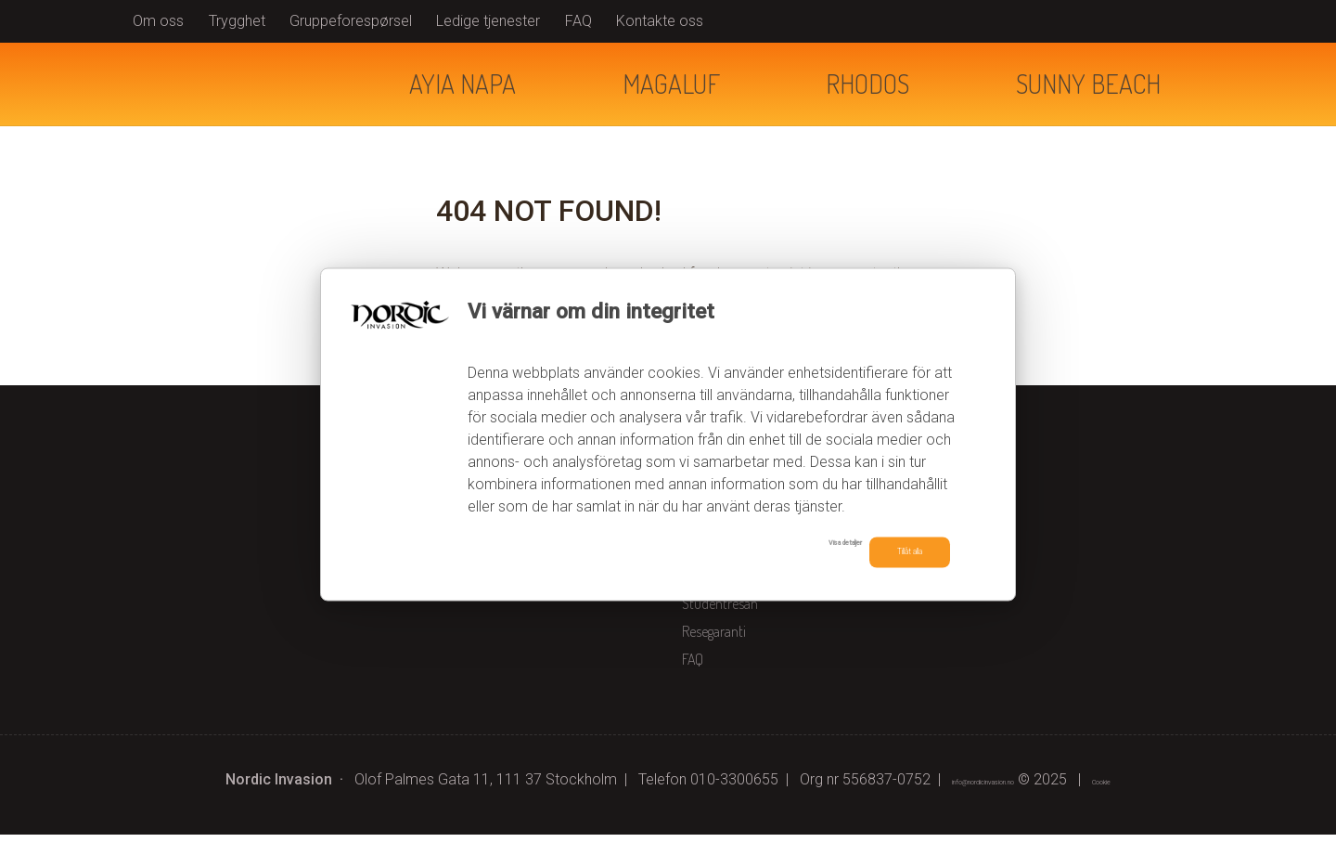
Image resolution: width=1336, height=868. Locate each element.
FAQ (578, 21)
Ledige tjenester (488, 21)
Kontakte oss (659, 21)
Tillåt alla (887, 551)
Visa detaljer (763, 549)
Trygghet (237, 21)
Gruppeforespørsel (350, 21)
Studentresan (720, 637)
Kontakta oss (718, 609)
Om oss (158, 21)
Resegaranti (714, 664)
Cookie (1147, 813)
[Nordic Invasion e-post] (969, 813)
